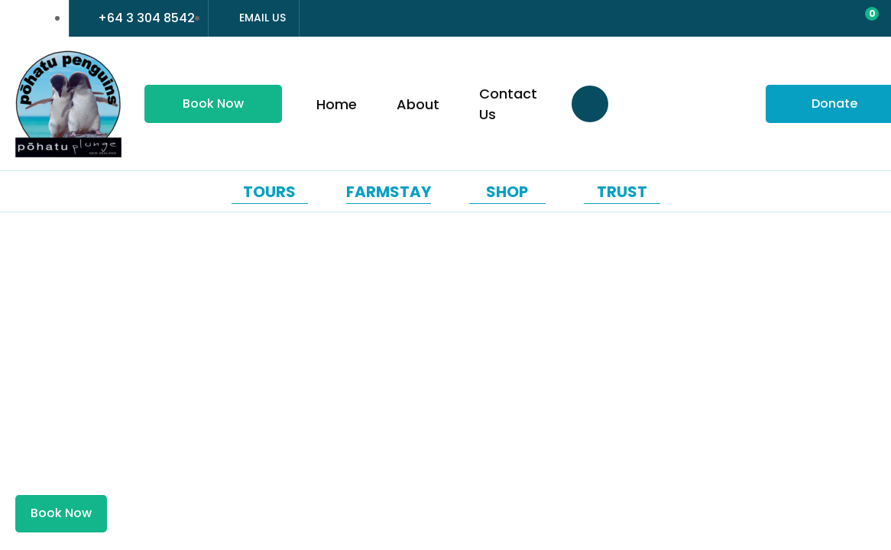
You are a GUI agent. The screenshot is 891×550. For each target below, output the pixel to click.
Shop (507, 191)
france (20, 18)
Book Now (213, 103)
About (418, 104)
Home (336, 104)
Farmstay (388, 191)
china (48, 18)
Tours (269, 191)
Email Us (262, 17)
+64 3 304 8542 (146, 18)
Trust (622, 191)
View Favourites (827, 19)
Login (796, 20)
